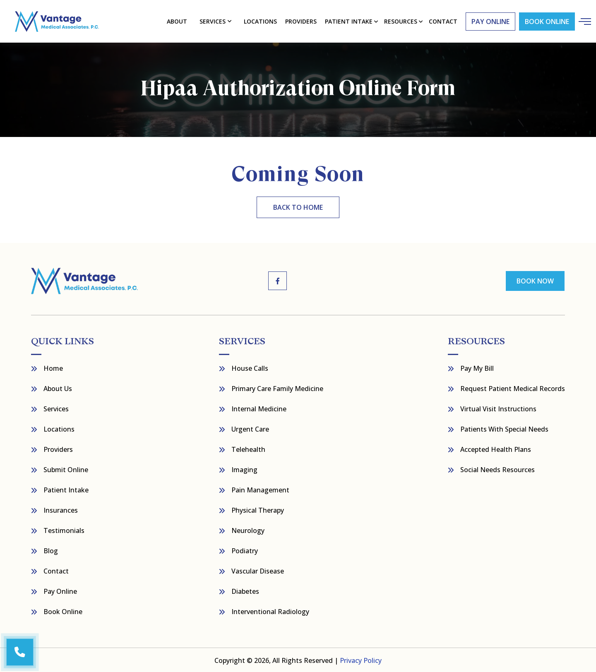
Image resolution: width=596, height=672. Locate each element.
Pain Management (260, 489)
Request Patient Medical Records (512, 387)
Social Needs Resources (497, 468)
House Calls (249, 367)
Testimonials (63, 529)
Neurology (247, 529)
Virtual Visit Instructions (498, 408)
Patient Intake (66, 489)
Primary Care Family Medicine (277, 387)
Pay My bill (477, 367)
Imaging (244, 468)
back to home (298, 206)
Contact (56, 570)
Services (212, 21)
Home (53, 367)
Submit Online (65, 468)
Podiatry (244, 549)
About (177, 21)
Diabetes (245, 590)
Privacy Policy (361, 659)
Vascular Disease (257, 570)
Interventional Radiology (270, 610)
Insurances (60, 509)
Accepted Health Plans (495, 448)
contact (442, 21)
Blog (50, 549)
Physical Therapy (257, 509)
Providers (301, 21)
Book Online (546, 21)
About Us (57, 387)
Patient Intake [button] (348, 21)
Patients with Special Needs (504, 428)
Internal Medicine (258, 408)
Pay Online (60, 590)
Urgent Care (250, 428)
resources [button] (400, 21)
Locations (260, 21)
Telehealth (248, 448)
